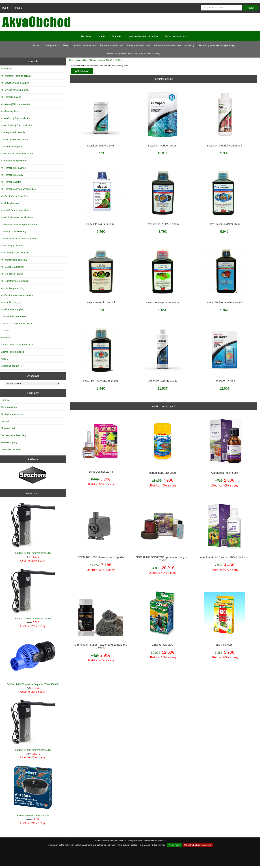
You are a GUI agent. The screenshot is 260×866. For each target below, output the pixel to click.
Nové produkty (51, 45)
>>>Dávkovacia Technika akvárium (18, 238)
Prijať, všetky (174, 845)
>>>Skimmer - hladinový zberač (17, 153)
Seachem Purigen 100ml (162, 145)
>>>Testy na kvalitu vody (13, 231)
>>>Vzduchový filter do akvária (16, 125)
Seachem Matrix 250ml (100, 145)
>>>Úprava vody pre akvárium (16, 323)
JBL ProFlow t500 (162, 644)
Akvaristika (81, 60)
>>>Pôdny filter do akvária (14, 139)
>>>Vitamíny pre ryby (12, 309)
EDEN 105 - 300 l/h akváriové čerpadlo (101, 557)
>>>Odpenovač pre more (14, 160)
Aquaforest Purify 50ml (224, 472)
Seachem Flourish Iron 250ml (224, 145)
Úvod (5, 7)
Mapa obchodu (8, 428)
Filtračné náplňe (113, 60)
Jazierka (101, 36)
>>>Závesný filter (10, 111)
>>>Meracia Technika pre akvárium (19, 224)
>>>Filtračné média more (14, 167)
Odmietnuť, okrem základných (198, 845)
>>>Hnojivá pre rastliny (13, 288)
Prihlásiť (17, 7)
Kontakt (5, 421)
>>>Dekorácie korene (12, 274)
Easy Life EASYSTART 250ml (100, 381)
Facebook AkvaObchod (111, 45)
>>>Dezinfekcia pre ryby (13, 316)
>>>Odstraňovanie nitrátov (14, 196)
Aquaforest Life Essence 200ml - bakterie (224, 557)
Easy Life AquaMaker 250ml (224, 224)
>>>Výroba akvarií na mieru (15, 90)
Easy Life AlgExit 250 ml (100, 224)
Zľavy (65, 45)
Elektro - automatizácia (175, 36)
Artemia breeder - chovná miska (32, 791)
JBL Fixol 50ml (224, 644)
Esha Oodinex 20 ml (101, 471)
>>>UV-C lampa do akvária (15, 210)
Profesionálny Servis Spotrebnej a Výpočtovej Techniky (133, 53)
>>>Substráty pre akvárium (15, 281)
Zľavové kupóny (9, 442)
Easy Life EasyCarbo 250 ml (162, 302)
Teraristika (117, 36)
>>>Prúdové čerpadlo (12, 146)
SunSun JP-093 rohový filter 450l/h (32, 594)
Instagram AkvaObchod (138, 45)
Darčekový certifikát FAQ (13, 435)
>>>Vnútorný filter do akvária (15, 118)
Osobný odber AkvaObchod (167, 45)
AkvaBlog (189, 45)
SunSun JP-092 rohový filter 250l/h (32, 528)
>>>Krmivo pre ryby (11, 302)
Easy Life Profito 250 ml (100, 302)
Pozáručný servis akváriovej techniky (216, 45)
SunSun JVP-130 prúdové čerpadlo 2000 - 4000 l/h (33, 659)
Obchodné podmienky (12, 414)
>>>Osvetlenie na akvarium (15, 83)
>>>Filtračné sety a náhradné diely (18, 189)
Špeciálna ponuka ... (11, 366)
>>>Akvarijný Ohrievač (12, 245)
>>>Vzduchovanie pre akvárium (17, 217)
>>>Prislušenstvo (10, 203)
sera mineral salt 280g (162, 472)
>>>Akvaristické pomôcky (14, 259)
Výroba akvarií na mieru (84, 45)
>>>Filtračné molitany (12, 175)
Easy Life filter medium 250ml (224, 302)
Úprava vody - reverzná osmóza (143, 36)
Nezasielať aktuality (11, 449)
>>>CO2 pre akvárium (12, 267)
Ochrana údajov (9, 407)
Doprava (5, 400)
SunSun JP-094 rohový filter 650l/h (32, 725)
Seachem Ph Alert (224, 381)
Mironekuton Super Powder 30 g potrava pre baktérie (100, 646)
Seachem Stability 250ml (162, 381)
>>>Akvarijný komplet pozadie (16, 75)
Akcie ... (5, 359)
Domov (36, 45)
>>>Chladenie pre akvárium (15, 252)
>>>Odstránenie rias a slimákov (17, 295)
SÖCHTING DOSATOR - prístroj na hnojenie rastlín (162, 559)
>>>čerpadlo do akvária (13, 132)
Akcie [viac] (33, 493)
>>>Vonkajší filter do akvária (15, 104)
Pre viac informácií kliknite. (152, 845)
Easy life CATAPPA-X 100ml (162, 224)
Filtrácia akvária (96, 60)
